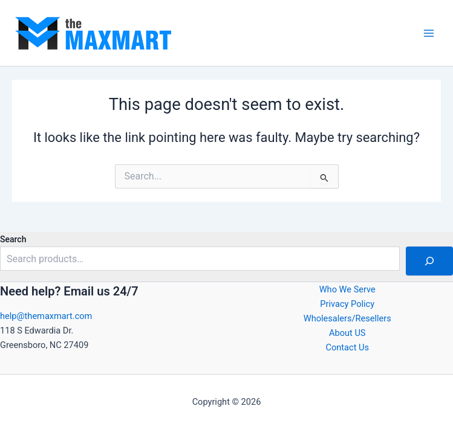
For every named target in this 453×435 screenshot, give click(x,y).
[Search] (429, 261)
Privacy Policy (347, 303)
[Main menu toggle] (429, 33)
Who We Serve (347, 289)
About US (347, 332)
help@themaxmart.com (46, 316)
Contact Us (347, 347)
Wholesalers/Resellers (347, 318)
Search (13, 239)
